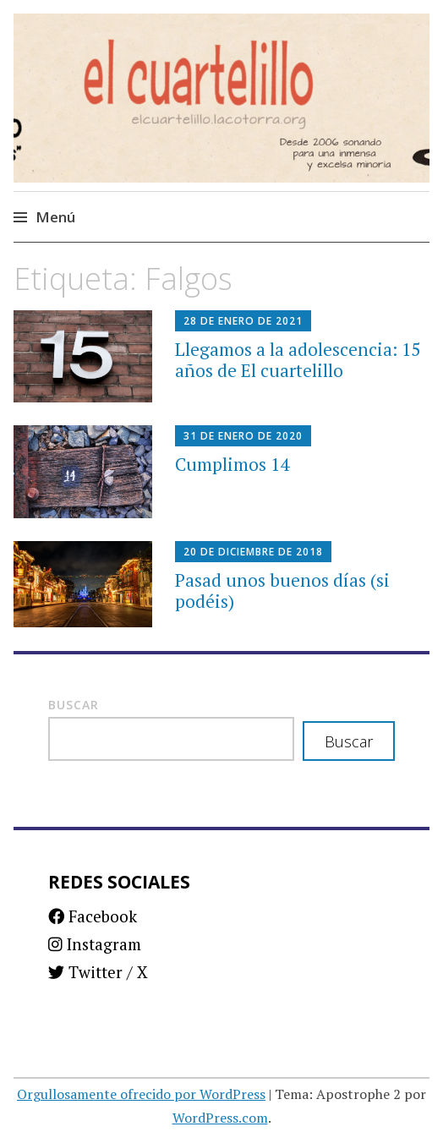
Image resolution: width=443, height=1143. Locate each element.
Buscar (73, 705)
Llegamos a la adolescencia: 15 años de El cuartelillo (297, 359)
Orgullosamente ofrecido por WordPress (141, 1094)
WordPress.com (220, 1117)
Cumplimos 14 (232, 464)
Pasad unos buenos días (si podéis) (282, 590)
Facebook (92, 916)
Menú (55, 217)
